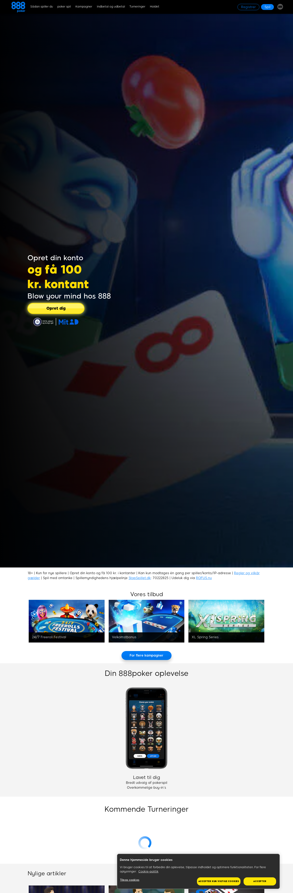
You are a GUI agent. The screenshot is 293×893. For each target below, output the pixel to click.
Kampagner (83, 6)
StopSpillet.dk (140, 578)
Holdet (154, 6)
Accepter (259, 881)
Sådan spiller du (41, 6)
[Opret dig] (55, 308)
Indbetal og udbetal (111, 6)
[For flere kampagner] (146, 655)
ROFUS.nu (204, 578)
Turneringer (137, 6)
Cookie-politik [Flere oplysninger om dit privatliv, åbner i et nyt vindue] (148, 871)
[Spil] (267, 7)
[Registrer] (248, 7)
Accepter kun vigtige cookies (218, 881)
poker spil (64, 6)
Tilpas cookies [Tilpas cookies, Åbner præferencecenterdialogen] (129, 879)
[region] (198, 871)
